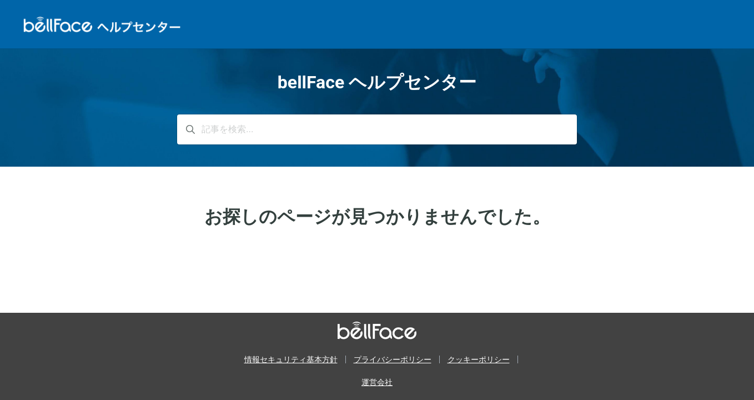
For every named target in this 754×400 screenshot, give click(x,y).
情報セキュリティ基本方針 (291, 359)
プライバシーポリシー (392, 359)
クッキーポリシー (479, 359)
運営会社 (377, 382)
